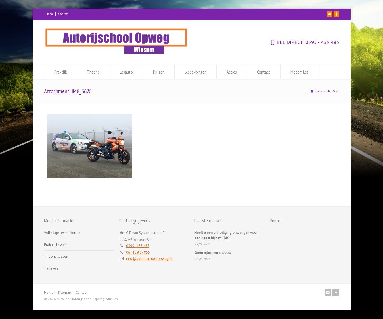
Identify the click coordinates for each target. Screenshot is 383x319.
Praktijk (60, 72)
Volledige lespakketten (62, 232)
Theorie (93, 72)
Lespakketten (195, 72)
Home (50, 14)
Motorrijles (299, 72)
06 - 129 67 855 (138, 252)
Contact (63, 14)
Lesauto (126, 72)
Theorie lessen (56, 256)
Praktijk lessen (55, 244)
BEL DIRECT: (290, 42)
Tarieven (51, 268)
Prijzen (158, 72)
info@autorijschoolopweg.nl (149, 258)
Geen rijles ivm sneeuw (212, 252)
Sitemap (64, 292)
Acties (232, 72)
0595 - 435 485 (321, 42)
